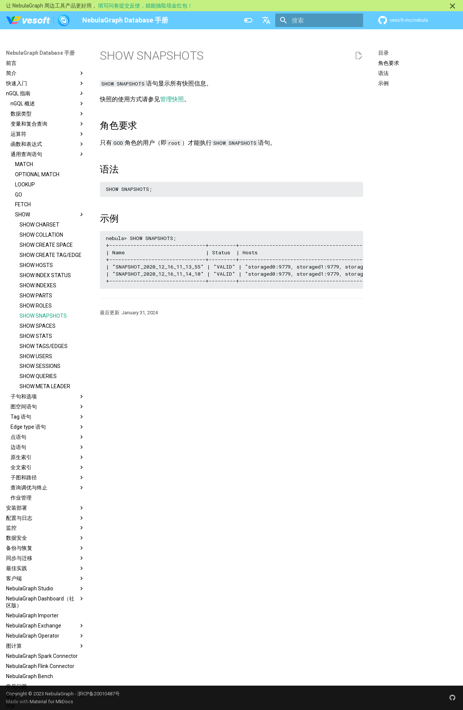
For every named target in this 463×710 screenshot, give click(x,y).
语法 (383, 73)
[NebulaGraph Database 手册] (38, 20)
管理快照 (172, 99)
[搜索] (319, 20)
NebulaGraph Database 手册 (40, 53)
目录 (383, 53)
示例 (383, 83)
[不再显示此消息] (452, 6)
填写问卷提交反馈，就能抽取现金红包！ (145, 6)
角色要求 (388, 63)
